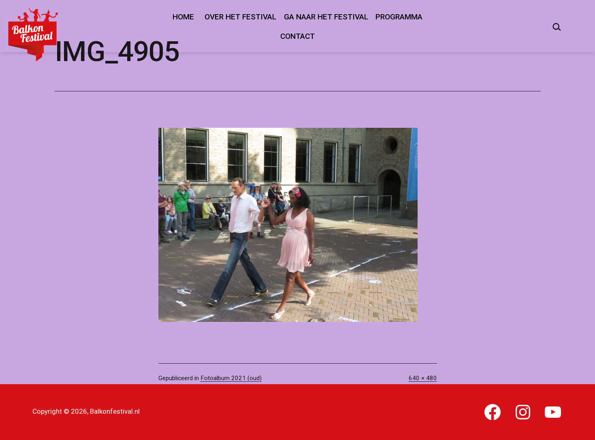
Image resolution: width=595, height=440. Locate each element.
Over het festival (240, 16)
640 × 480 (423, 378)
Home (183, 16)
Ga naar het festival (326, 16)
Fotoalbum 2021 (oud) (231, 378)
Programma (398, 16)
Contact (297, 36)
